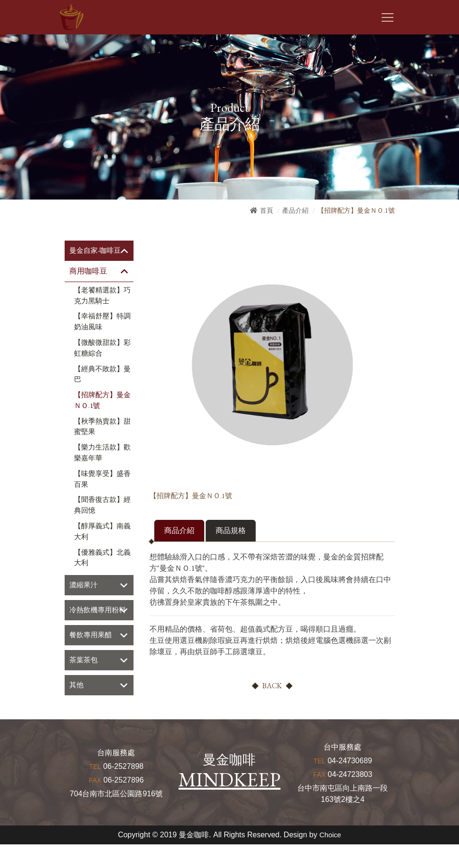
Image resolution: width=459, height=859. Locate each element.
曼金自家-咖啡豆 (96, 251)
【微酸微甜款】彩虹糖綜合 (102, 348)
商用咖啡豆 (88, 271)
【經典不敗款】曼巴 (102, 375)
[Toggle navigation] (388, 17)
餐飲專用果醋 (92, 648)
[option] (272, 363)
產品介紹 (295, 210)
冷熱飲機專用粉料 (95, 617)
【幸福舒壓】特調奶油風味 (102, 322)
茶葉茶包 (84, 674)
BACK (272, 687)
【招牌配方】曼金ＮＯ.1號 (102, 401)
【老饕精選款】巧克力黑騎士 (102, 296)
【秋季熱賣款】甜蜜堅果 (102, 427)
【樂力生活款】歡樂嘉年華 (102, 453)
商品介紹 (179, 531)
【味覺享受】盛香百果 (102, 479)
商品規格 (231, 531)
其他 (76, 699)
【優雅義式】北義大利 (102, 558)
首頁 (266, 210)
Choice (330, 849)
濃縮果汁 (84, 586)
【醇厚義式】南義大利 (102, 532)
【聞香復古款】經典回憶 (102, 506)
